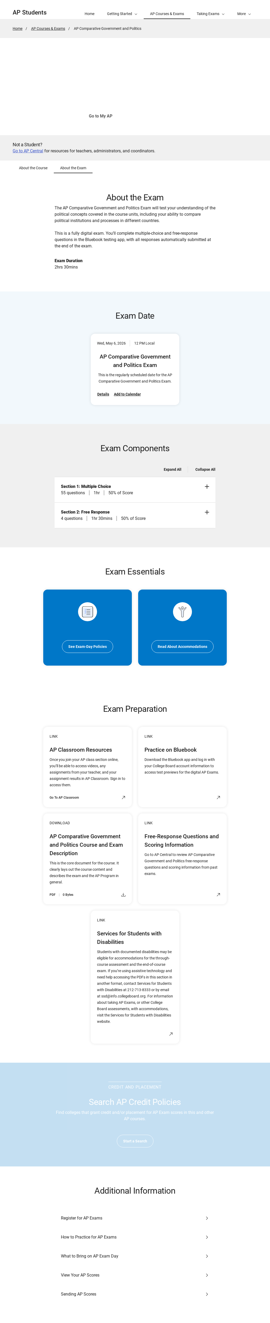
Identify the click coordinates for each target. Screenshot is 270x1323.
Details (103, 394)
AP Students (30, 12)
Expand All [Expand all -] (172, 469)
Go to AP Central (28, 150)
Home (17, 28)
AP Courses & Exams (48, 28)
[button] (244, 9)
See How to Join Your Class (155, 116)
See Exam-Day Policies (87, 646)
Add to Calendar (127, 394)
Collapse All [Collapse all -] (205, 469)
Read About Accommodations (182, 646)
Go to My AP (100, 116)
